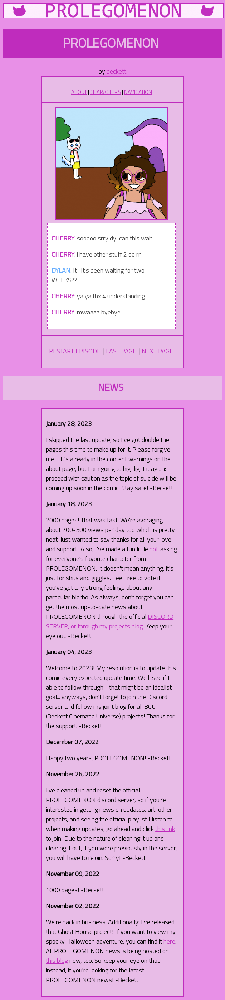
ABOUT (79, 92)
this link (165, 829)
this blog (57, 960)
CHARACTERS (105, 92)
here (169, 941)
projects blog (126, 626)
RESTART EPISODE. (75, 351)
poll (154, 549)
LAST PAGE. (121, 351)
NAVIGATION (138, 92)
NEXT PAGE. (158, 351)
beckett (116, 71)
